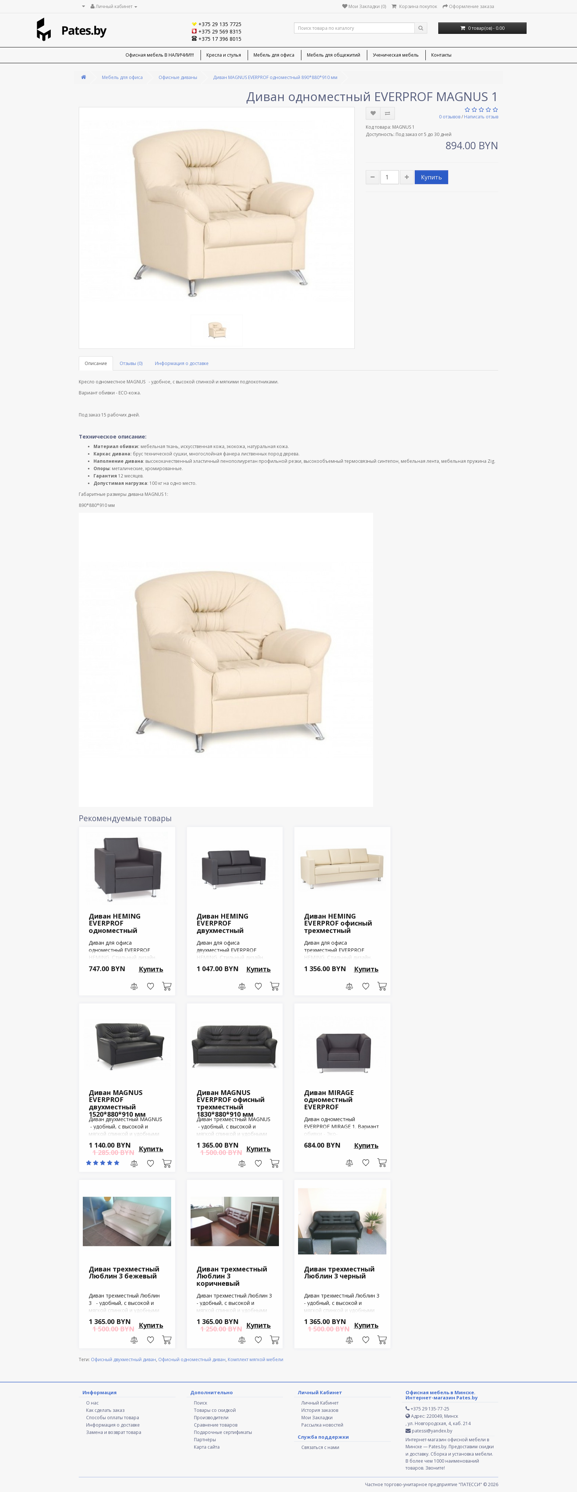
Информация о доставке (182, 363)
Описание (96, 363)
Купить (431, 177)
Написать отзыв (481, 117)
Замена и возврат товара (113, 1432)
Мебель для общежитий (333, 55)
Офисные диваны (178, 77)
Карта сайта (207, 1447)
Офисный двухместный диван (123, 1359)
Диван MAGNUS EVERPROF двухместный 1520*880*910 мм (117, 1103)
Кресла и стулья (223, 55)
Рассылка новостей (322, 1425)
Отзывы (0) (131, 363)
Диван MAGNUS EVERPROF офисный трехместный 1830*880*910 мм (231, 1103)
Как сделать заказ (105, 1410)
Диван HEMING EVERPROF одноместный (115, 923)
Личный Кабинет (320, 1403)
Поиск (200, 1403)
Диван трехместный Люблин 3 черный (339, 1272)
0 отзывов (449, 117)
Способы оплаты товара (112, 1417)
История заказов (319, 1410)
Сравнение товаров (215, 1425)
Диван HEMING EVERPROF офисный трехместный (338, 923)
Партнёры (205, 1439)
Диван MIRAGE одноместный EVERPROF (329, 1100)
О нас (92, 1403)
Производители (211, 1417)
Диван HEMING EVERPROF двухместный (222, 923)
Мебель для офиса (274, 55)
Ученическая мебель (396, 55)
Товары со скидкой (215, 1410)
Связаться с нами (320, 1447)
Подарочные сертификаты (223, 1432)
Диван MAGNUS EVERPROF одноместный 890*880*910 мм (275, 77)
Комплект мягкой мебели (255, 1359)
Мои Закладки (317, 1417)
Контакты (441, 55)
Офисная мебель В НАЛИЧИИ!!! (159, 55)
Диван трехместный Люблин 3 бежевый (124, 1272)
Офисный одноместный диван (192, 1359)
